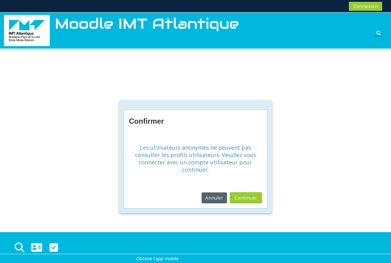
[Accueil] (27, 30)
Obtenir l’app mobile (157, 258)
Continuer (246, 198)
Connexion (365, 6)
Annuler (214, 198)
